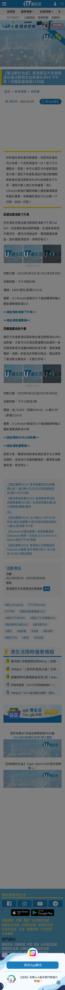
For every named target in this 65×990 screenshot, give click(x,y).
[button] (33, 965)
